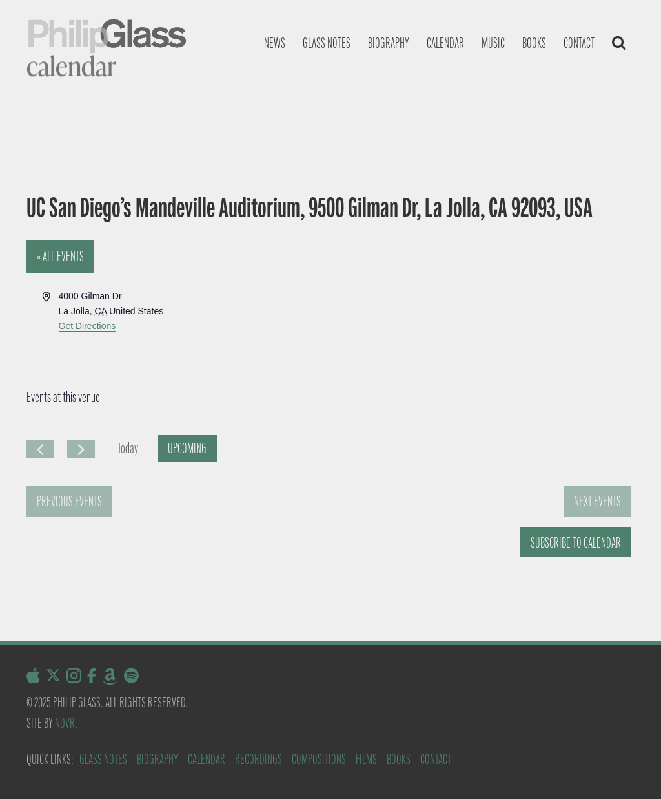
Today (127, 448)
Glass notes (327, 43)
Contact (579, 43)
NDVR (65, 723)
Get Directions (87, 326)
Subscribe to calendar (576, 543)
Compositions (319, 759)
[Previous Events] (40, 449)
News (274, 43)
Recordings (258, 759)
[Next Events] (81, 449)
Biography (388, 43)
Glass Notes (103, 759)
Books (534, 43)
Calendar (445, 43)
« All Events (60, 256)
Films (366, 759)
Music (493, 43)
